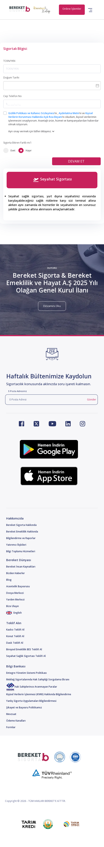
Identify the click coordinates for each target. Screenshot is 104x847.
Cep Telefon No (12, 96)
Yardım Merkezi (15, 599)
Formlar (11, 727)
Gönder (91, 399)
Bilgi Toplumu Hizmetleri (20, 551)
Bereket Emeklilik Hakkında (22, 531)
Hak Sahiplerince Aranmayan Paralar (31, 686)
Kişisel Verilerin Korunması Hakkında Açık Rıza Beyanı (50, 115)
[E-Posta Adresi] (45, 399)
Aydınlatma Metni (69, 113)
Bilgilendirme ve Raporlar (21, 538)
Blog (9, 579)
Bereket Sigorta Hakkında (21, 525)
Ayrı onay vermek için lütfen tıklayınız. (31, 131)
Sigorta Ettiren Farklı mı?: (17, 142)
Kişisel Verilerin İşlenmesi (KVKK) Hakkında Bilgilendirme (38, 694)
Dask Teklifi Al (14, 643)
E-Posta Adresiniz (17, 391)
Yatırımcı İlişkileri (16, 544)
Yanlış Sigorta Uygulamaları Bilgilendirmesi (31, 701)
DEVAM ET (76, 161)
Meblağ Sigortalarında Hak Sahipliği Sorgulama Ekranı (37, 679)
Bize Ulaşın (12, 606)
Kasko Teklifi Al (15, 629)
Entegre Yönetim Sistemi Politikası (26, 673)
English (14, 612)
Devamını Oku (52, 306)
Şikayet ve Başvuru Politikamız (24, 707)
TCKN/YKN (9, 61)
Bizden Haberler (15, 573)
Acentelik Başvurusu (18, 586)
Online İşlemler (71, 9)
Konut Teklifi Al (15, 636)
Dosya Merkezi (15, 593)
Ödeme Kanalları (16, 720)
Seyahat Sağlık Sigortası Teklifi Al (26, 656)
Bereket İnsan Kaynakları (20, 566)
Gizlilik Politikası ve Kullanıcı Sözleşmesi (31, 113)
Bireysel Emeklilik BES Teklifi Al (24, 649)
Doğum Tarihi (11, 77)
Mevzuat (11, 714)
